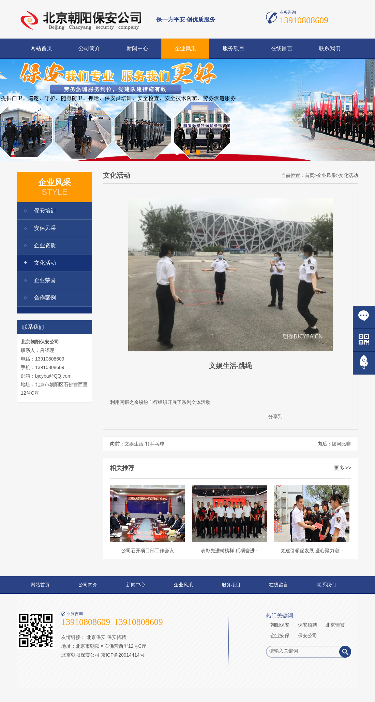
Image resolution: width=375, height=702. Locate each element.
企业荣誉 (45, 280)
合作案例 (45, 298)
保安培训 (45, 211)
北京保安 (96, 637)
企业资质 (45, 245)
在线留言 (281, 48)
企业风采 (185, 49)
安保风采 (45, 228)
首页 (309, 175)
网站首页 (41, 48)
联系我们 (330, 48)
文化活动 (45, 263)
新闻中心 (137, 48)
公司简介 (89, 48)
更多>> (342, 468)
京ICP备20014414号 (123, 655)
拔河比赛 (341, 444)
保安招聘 (116, 637)
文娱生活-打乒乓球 (144, 444)
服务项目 (233, 48)
